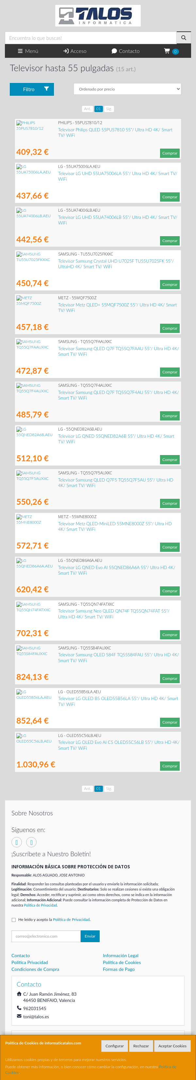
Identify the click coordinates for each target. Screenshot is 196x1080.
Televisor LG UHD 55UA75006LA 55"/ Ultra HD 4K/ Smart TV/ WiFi (80, 173)
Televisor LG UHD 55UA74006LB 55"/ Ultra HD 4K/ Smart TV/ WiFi (80, 217)
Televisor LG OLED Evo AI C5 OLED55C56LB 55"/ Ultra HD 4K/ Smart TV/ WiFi (92, 742)
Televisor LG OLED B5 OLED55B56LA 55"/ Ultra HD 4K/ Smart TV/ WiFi (85, 698)
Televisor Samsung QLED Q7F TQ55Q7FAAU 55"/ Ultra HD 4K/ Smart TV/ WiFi (91, 348)
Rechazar (141, 1045)
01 (98, 108)
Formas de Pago (119, 969)
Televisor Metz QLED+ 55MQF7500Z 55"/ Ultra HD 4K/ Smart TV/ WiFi (84, 304)
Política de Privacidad (40, 905)
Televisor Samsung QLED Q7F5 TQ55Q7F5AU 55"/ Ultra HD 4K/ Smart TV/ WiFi (93, 480)
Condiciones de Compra (35, 969)
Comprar (169, 153)
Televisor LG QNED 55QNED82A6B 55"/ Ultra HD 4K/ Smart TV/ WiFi (83, 436)
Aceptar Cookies (172, 1045)
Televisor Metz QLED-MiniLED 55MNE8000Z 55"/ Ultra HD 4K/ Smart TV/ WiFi (92, 523)
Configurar (115, 1045)
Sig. (109, 108)
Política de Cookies (122, 962)
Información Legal (121, 955)
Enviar (90, 936)
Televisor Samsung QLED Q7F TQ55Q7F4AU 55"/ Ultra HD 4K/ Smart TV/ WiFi (91, 392)
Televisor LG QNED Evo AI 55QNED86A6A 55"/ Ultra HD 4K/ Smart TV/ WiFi (89, 567)
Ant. (87, 108)
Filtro (36, 89)
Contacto (125, 51)
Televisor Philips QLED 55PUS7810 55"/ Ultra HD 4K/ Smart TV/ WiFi (82, 129)
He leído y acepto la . (54, 919)
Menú (27, 51)
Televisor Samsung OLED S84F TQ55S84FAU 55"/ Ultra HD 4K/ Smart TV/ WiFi (91, 654)
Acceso (75, 51)
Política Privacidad (29, 962)
